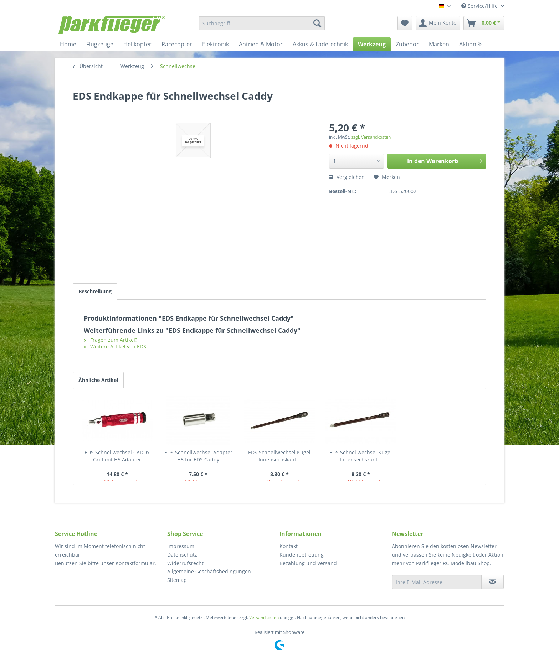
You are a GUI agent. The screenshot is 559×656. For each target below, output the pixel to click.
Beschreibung (95, 291)
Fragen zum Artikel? (110, 339)
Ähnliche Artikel (98, 380)
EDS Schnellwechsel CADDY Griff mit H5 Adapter (117, 456)
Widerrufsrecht (185, 563)
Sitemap (177, 580)
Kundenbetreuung (302, 554)
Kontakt (289, 546)
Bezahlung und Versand (308, 563)
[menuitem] (262, 23)
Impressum (180, 546)
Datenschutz (182, 554)
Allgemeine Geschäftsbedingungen (209, 571)
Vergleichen (347, 177)
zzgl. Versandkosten (371, 137)
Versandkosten (264, 617)
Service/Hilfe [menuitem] (480, 5)
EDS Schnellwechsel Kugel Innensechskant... (279, 456)
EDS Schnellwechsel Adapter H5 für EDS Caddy (198, 456)
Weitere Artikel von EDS (115, 346)
